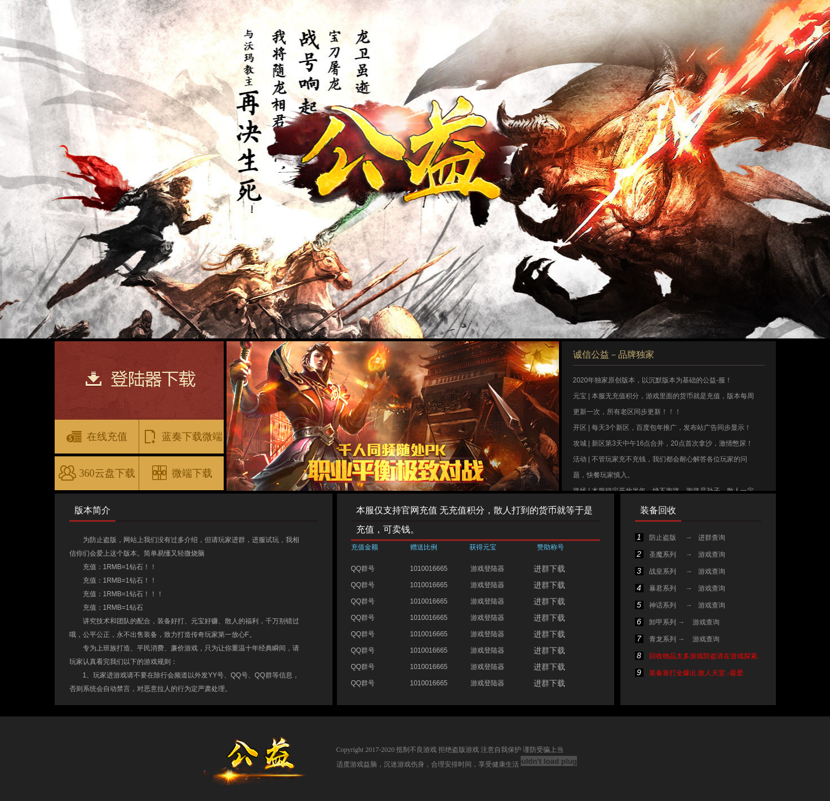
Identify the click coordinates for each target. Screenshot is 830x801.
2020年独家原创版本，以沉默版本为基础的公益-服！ (653, 380)
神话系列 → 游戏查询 (680, 605)
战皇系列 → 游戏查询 (680, 571)
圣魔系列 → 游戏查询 (680, 554)
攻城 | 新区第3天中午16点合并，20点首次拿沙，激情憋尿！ (663, 443)
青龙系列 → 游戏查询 (677, 639)
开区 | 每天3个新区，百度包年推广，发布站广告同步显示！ (662, 428)
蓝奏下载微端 (181, 436)
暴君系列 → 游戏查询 (680, 588)
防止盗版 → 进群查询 (680, 538)
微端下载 (181, 473)
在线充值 (96, 436)
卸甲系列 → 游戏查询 (677, 622)
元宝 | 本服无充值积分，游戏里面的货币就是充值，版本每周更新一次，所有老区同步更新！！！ (663, 404)
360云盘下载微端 (96, 477)
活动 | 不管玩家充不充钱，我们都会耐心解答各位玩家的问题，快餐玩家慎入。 (660, 467)
